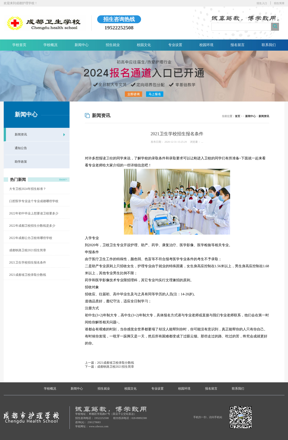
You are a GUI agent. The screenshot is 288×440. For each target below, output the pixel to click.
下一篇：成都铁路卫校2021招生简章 (109, 366)
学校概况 (50, 45)
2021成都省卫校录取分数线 (27, 274)
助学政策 (21, 161)
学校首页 (19, 45)
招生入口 (262, 3)
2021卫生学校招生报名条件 (27, 262)
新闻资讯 (21, 134)
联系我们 (269, 45)
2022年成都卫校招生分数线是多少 (32, 225)
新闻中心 (82, 45)
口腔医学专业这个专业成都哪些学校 (33, 201)
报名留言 (238, 45)
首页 (237, 116)
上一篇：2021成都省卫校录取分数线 (109, 362)
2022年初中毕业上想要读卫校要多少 (33, 213)
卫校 (109, 158)
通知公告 (21, 148)
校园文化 (144, 45)
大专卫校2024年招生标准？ (27, 189)
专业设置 (175, 45)
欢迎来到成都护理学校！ (21, 3)
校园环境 (206, 45)
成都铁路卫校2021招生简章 (27, 250)
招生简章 (279, 3)
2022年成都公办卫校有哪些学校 (30, 238)
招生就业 (113, 45)
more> (63, 179)
